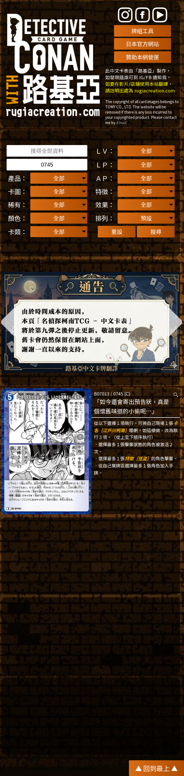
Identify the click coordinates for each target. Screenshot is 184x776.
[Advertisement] (90, 556)
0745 (118, 393)
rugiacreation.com (154, 90)
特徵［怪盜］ (138, 458)
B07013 (101, 393)
